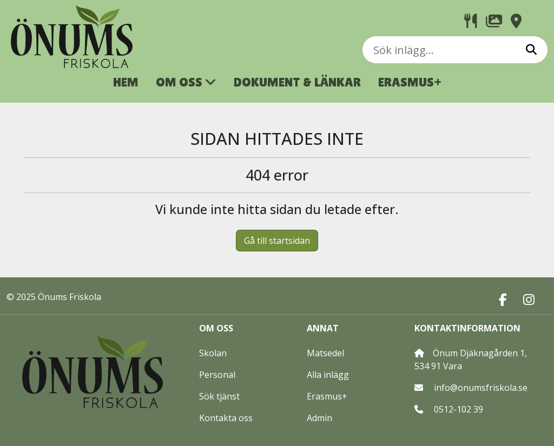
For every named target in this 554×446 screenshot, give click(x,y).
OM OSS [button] (186, 82)
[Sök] (531, 49)
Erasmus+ (327, 396)
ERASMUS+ (409, 82)
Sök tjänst (219, 396)
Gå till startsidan (277, 241)
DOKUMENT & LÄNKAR (297, 82)
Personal (217, 375)
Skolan (213, 353)
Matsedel (325, 353)
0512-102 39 (458, 409)
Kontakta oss (226, 418)
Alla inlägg (328, 375)
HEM (125, 82)
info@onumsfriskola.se (480, 388)
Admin (319, 418)
